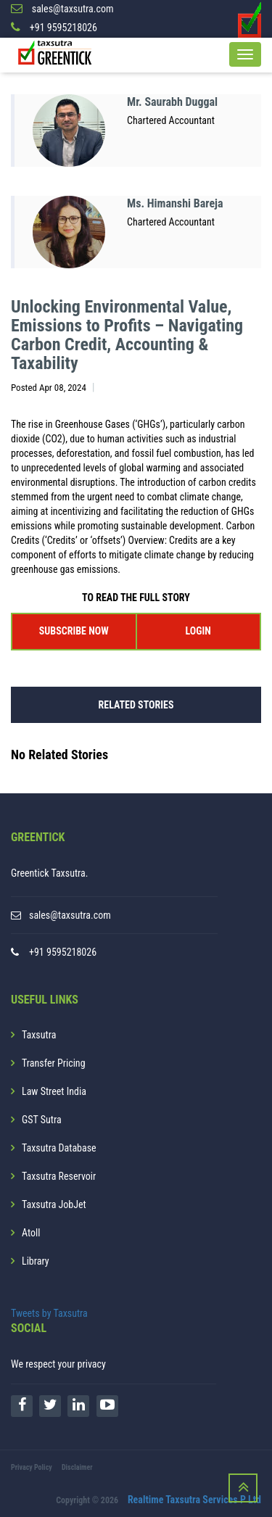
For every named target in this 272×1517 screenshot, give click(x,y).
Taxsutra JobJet (54, 1204)
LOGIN (198, 631)
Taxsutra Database (59, 1148)
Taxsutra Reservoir (59, 1176)
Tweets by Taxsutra (49, 1313)
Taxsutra (39, 1035)
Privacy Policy (31, 1467)
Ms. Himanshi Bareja (175, 203)
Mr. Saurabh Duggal (172, 102)
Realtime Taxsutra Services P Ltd (194, 1499)
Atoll (31, 1233)
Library (35, 1261)
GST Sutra (42, 1119)
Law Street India (54, 1091)
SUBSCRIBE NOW (74, 631)
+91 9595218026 (62, 952)
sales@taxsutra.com (70, 915)
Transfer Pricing (54, 1063)
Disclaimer (77, 1467)
